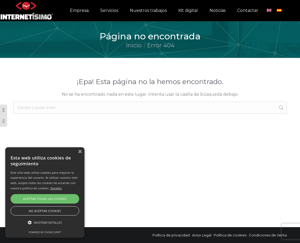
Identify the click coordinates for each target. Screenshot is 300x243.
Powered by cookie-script (45, 232)
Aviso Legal (201, 235)
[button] (45, 222)
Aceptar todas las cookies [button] (44, 199)
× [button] (80, 152)
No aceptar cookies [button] (45, 211)
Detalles (56, 188)
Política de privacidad (171, 235)
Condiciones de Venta (268, 235)
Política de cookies (230, 235)
